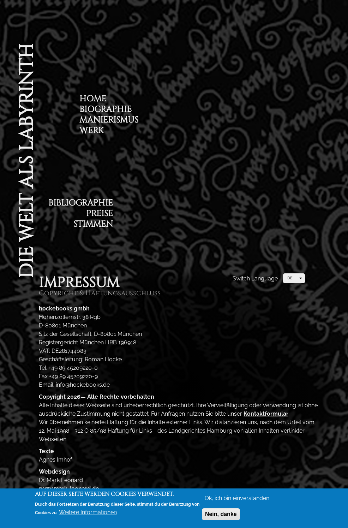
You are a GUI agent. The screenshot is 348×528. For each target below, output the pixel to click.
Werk (91, 131)
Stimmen (93, 225)
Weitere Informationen (88, 513)
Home (92, 99)
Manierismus (108, 121)
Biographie (105, 110)
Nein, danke (221, 515)
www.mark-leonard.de (69, 488)
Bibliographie (80, 204)
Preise (99, 214)
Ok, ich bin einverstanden (237, 499)
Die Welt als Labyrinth (26, 160)
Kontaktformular (266, 413)
